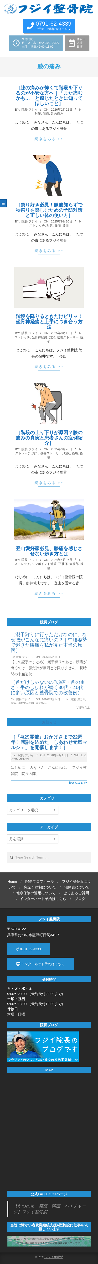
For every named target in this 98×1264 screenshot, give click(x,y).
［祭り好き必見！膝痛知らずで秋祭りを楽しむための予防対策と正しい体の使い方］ (49, 210)
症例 (67, 453)
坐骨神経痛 (39, 337)
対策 (38, 113)
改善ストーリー (68, 337)
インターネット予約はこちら (40, 964)
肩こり (81, 699)
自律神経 (22, 702)
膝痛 (46, 113)
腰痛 (58, 225)
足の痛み (57, 113)
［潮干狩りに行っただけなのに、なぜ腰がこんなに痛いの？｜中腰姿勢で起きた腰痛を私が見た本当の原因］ (49, 642)
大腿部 (74, 564)
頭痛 (32, 702)
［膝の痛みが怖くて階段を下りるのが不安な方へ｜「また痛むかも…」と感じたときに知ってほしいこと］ (49, 95)
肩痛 (13, 702)
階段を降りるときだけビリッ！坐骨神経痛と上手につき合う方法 (49, 322)
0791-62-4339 (28, 949)
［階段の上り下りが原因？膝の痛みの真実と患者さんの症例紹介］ (49, 438)
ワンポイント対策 (44, 564)
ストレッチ (37, 225)
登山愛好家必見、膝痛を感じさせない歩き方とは (49, 551)
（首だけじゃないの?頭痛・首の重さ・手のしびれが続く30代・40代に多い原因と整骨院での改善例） (48, 687)
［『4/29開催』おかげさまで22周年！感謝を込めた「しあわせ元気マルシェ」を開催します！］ (49, 742)
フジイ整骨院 (53, 1257)
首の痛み (41, 702)
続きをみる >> (49, 138)
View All (83, 707)
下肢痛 (63, 564)
